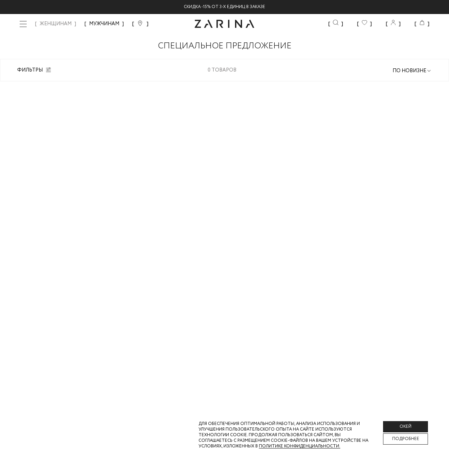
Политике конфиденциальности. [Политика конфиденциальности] (299, 446)
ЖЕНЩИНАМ (56, 23)
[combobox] (412, 71)
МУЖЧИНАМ (104, 23)
